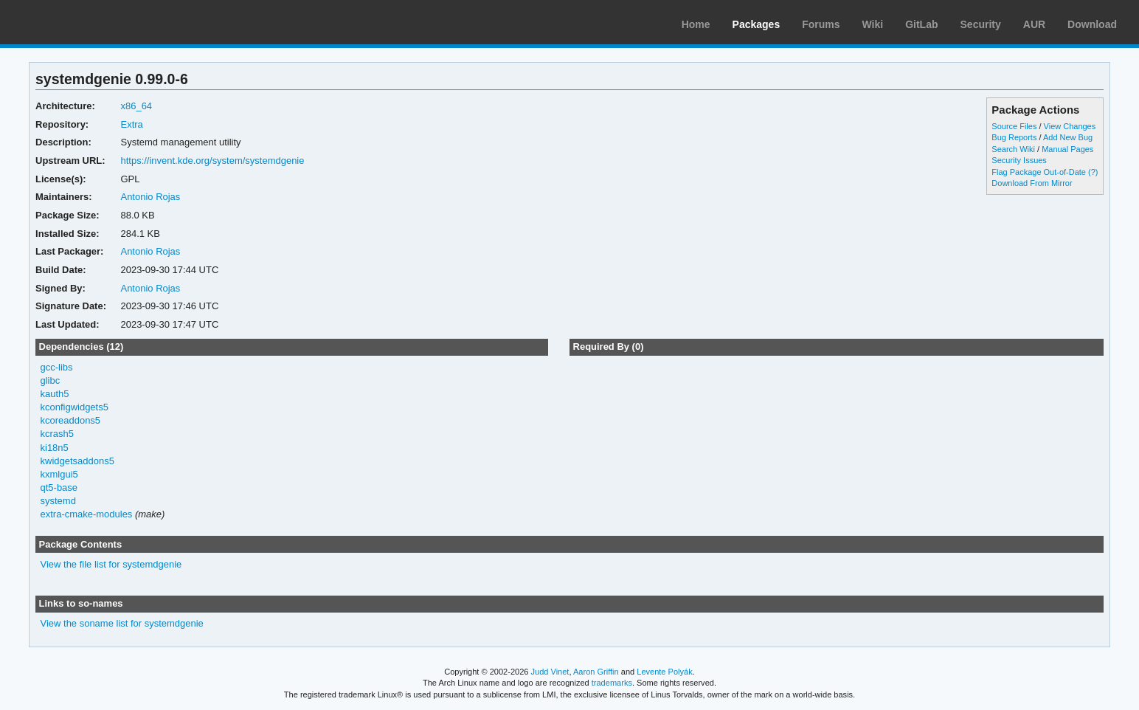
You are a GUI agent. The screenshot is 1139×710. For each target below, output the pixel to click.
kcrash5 (57, 433)
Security (980, 24)
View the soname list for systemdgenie (122, 623)
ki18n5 (55, 447)
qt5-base (59, 487)
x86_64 (136, 105)
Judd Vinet (550, 671)
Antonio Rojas (150, 196)
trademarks (612, 682)
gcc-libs (57, 367)
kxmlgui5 (59, 474)
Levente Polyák (664, 671)
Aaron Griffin (596, 671)
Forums (820, 24)
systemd (58, 500)
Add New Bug (1068, 137)
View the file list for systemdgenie (111, 564)
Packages (756, 24)
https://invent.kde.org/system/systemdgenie (212, 160)
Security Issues (1018, 160)
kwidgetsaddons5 (77, 460)
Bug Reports (1013, 137)
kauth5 (55, 393)
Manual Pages (1067, 149)
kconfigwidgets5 (74, 407)
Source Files (1013, 126)
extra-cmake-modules (87, 514)
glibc (50, 380)
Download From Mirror (1031, 183)
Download (1092, 24)
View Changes (1070, 126)
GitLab (921, 24)
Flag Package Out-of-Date (1038, 172)
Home (696, 24)
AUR (1034, 24)
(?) (1093, 172)
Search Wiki (1013, 149)
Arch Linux (81, 22)
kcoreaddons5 (71, 420)
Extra (131, 124)
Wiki (873, 24)
